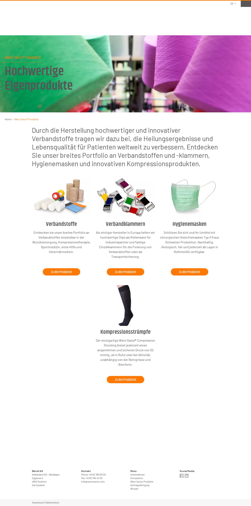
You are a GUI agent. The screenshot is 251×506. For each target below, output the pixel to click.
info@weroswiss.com (93, 481)
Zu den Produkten (61, 272)
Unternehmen (137, 474)
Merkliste (242, 3)
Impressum (38, 502)
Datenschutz (52, 502)
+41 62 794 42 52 (94, 478)
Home (8, 119)
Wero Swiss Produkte (141, 481)
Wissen (134, 488)
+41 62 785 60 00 (97, 474)
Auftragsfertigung (139, 485)
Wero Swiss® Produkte (26, 119)
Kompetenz (136, 478)
